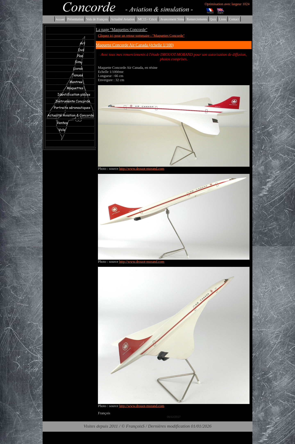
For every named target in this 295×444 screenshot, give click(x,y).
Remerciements (197, 19)
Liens (222, 19)
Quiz (213, 19)
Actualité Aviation (123, 19)
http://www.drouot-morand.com (141, 169)
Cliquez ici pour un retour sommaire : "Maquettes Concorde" (141, 36)
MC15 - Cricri (147, 19)
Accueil (60, 19)
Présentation (75, 19)
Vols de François (96, 19)
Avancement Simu (172, 19)
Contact (234, 19)
